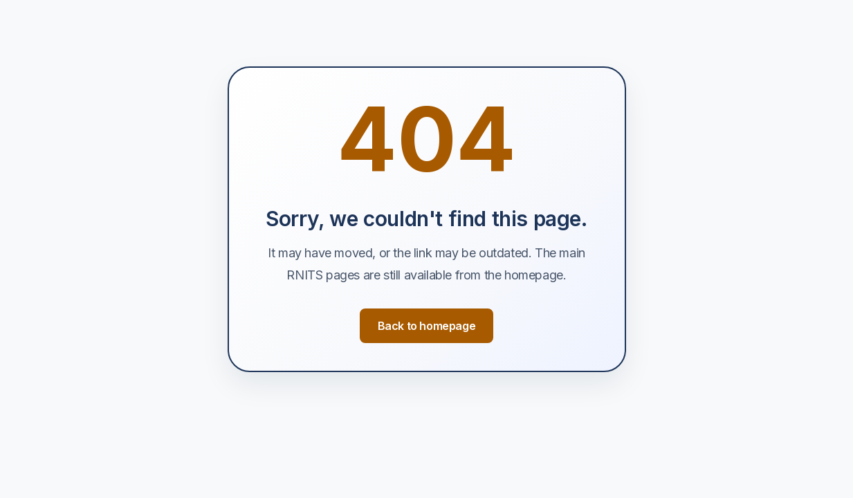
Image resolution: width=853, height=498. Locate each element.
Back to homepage (427, 326)
